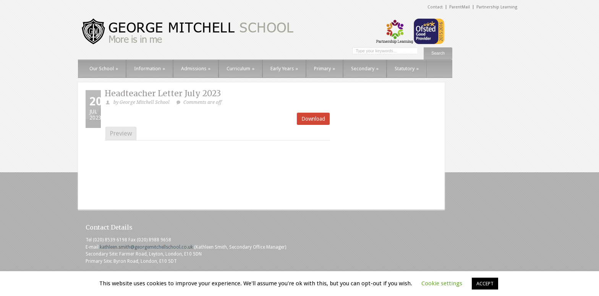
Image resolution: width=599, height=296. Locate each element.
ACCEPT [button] (485, 283)
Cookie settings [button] (441, 283)
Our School (103, 68)
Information (149, 68)
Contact (435, 7)
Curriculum (240, 68)
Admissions (195, 68)
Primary (324, 68)
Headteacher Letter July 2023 (163, 93)
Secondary (365, 68)
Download (313, 119)
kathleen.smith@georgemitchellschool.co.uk (146, 247)
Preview (121, 133)
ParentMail (459, 7)
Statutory (407, 68)
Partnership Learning (496, 7)
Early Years (284, 68)
